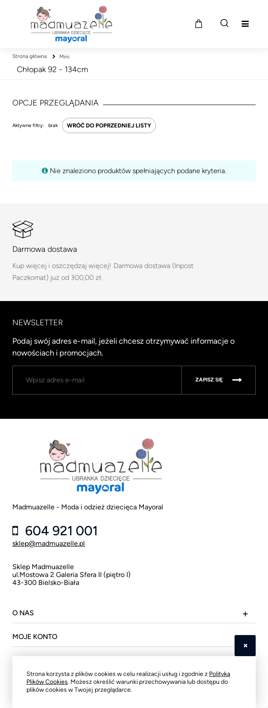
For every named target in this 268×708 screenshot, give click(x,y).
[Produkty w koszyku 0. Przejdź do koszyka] (198, 23)
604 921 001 (60, 530)
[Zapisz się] (219, 380)
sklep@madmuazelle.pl (48, 543)
